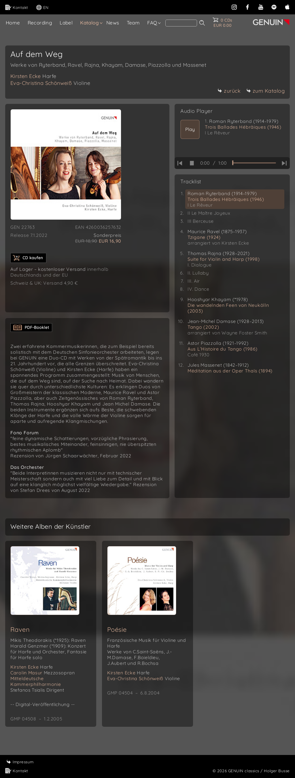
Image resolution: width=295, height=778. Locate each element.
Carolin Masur (42, 678)
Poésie (116, 635)
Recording (40, 23)
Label (66, 23)
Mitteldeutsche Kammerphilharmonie (35, 687)
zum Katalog (265, 90)
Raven (20, 635)
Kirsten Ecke (33, 76)
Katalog (89, 23)
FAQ (152, 23)
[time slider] (254, 163)
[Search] (181, 23)
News (112, 23)
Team (133, 23)
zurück (229, 90)
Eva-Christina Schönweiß (50, 83)
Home (13, 23)
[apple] (287, 6)
